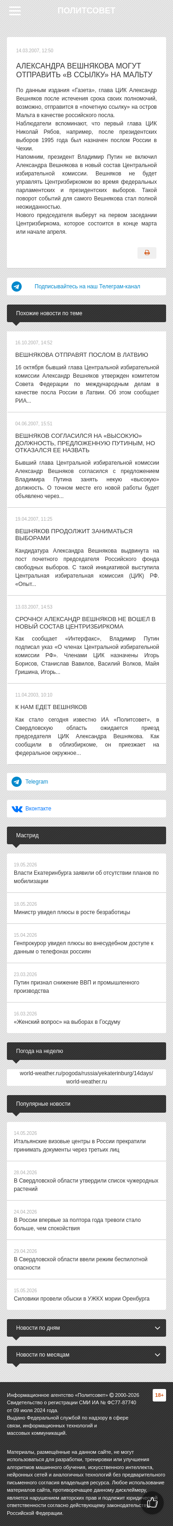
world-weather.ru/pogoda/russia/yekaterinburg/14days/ (86, 1073)
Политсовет (87, 10)
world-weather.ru (86, 1081)
